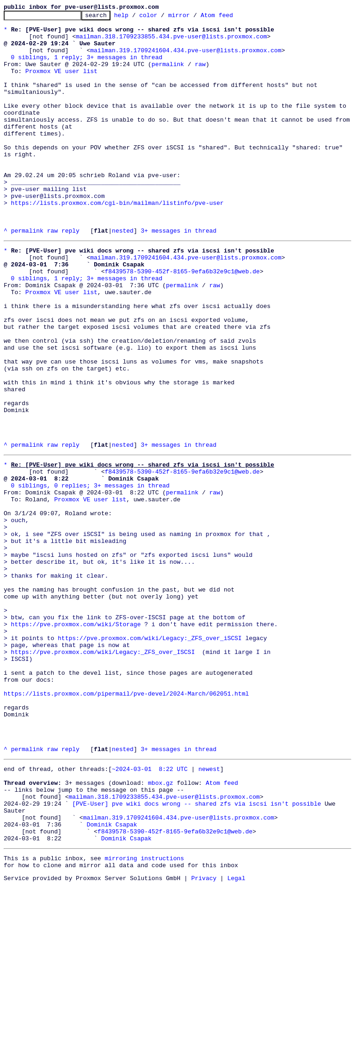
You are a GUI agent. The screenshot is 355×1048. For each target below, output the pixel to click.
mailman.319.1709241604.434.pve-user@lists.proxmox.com (185, 58)
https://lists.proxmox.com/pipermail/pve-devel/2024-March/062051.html (126, 825)
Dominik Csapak (111, 979)
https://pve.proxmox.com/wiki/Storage (76, 742)
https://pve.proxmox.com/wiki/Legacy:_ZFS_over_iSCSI (150, 758)
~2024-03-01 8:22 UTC (150, 913)
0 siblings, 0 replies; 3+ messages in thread (90, 575)
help (136, 17)
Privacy (204, 1040)
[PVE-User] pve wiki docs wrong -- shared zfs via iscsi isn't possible (196, 954)
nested (123, 275)
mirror (193, 17)
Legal (236, 1040)
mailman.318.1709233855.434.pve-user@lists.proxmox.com (171, 41)
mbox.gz (160, 929)
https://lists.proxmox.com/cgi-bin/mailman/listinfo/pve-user (117, 241)
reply (70, 275)
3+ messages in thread (178, 275)
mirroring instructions (144, 1017)
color (162, 17)
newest (209, 913)
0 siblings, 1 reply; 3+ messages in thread (87, 66)
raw (200, 75)
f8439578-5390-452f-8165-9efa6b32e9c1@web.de (181, 321)
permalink (168, 75)
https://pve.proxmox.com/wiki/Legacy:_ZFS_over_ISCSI (103, 775)
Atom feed (231, 17)
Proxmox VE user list (61, 83)
